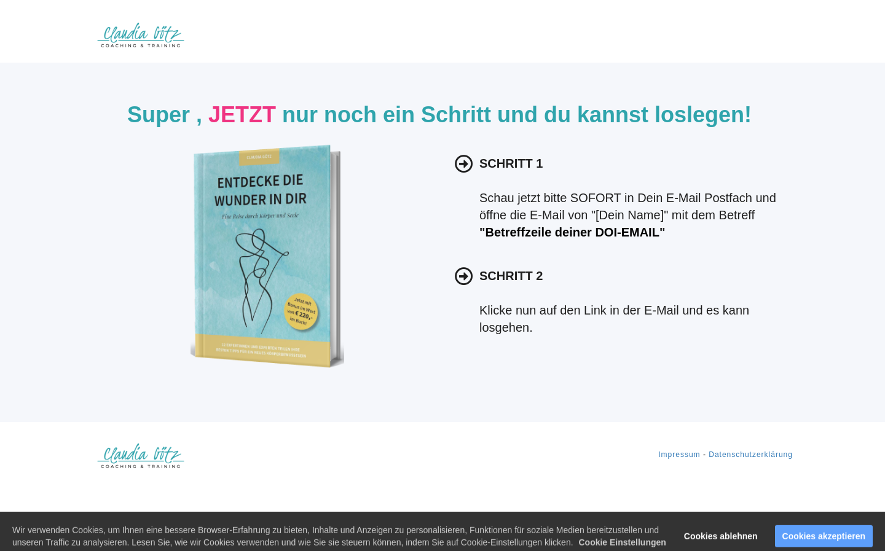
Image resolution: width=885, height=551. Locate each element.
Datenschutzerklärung (751, 454)
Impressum (679, 454)
